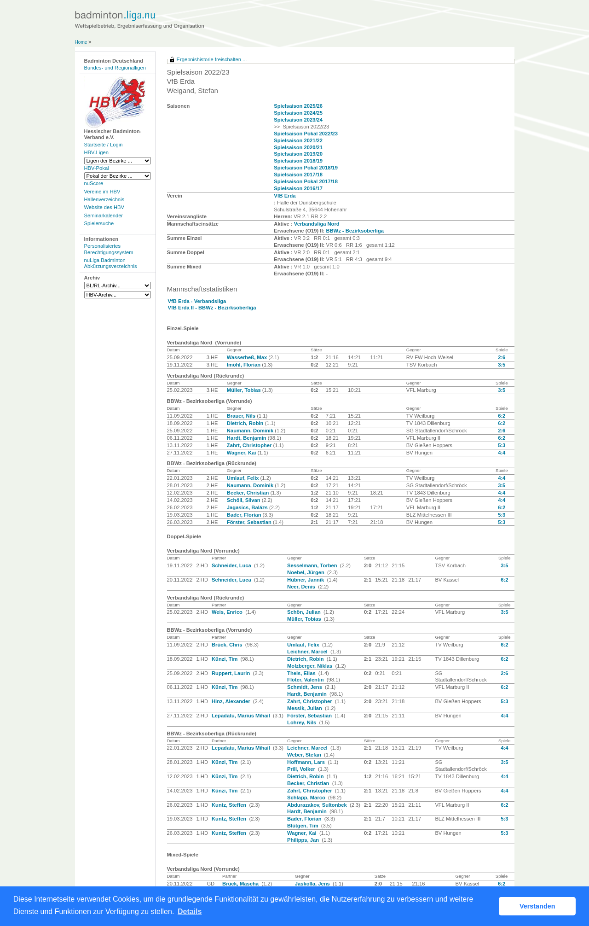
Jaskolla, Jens (313, 883)
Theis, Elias (302, 673)
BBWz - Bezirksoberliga (355, 230)
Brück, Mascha (241, 883)
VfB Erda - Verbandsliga (197, 301)
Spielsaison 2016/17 (298, 188)
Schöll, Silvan (244, 500)
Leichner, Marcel (308, 651)
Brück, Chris (228, 644)
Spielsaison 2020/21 (298, 147)
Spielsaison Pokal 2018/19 (306, 167)
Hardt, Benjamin (247, 438)
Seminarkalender (103, 215)
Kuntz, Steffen (230, 805)
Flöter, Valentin (306, 679)
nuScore (94, 183)
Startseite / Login (103, 144)
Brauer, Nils (242, 416)
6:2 (501, 416)
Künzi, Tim (225, 659)
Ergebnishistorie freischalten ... (212, 59)
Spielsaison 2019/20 (298, 154)
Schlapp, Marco (307, 797)
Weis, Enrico (228, 612)
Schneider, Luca (232, 565)
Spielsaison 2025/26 (298, 106)
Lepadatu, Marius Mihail (241, 715)
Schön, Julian (304, 612)
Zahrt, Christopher (250, 445)
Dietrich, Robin (246, 423)
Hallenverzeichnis (104, 199)
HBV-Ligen (96, 152)
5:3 (501, 445)
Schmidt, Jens (305, 687)
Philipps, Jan (303, 840)
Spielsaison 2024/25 (298, 113)
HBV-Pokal (96, 168)
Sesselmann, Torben (313, 565)
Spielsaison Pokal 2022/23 (306, 133)
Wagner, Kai (242, 452)
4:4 (501, 452)
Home (81, 42)
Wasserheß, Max (247, 357)
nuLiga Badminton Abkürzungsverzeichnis (110, 263)
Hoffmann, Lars (306, 762)
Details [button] (190, 911)
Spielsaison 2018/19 (298, 160)
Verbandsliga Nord (317, 224)
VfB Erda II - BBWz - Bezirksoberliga (212, 307)
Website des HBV (104, 207)
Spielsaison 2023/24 (298, 119)
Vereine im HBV (102, 191)
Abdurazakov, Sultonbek (317, 805)
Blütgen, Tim (303, 825)
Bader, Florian (245, 515)
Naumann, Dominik (251, 430)
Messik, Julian (305, 708)
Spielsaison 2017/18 (298, 174)
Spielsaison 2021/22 (298, 140)
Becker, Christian (249, 492)
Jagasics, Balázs (248, 507)
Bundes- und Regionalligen (115, 67)
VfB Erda (284, 195)
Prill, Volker (302, 769)
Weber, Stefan (305, 754)
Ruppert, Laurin (231, 673)
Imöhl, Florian (244, 364)
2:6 (501, 357)
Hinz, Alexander (232, 701)
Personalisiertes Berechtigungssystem (108, 249)
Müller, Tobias (244, 390)
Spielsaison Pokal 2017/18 (306, 181)
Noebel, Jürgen (306, 572)
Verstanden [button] (537, 906)
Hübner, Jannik (306, 579)
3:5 (501, 364)
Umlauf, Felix (243, 478)
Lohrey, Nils (302, 722)
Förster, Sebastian (250, 522)
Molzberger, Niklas (310, 666)
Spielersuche (99, 223)
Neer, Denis (302, 586)
